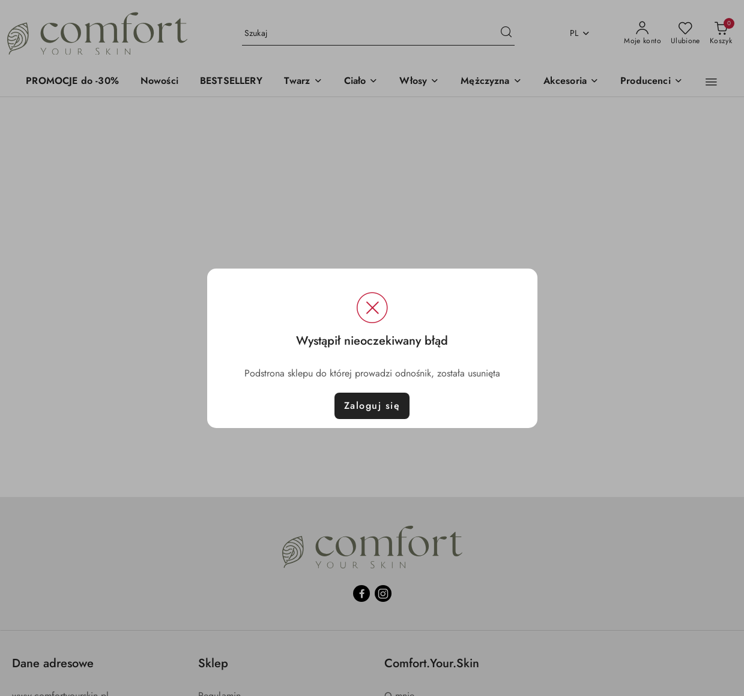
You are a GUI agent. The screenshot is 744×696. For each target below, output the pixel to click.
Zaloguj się (372, 405)
